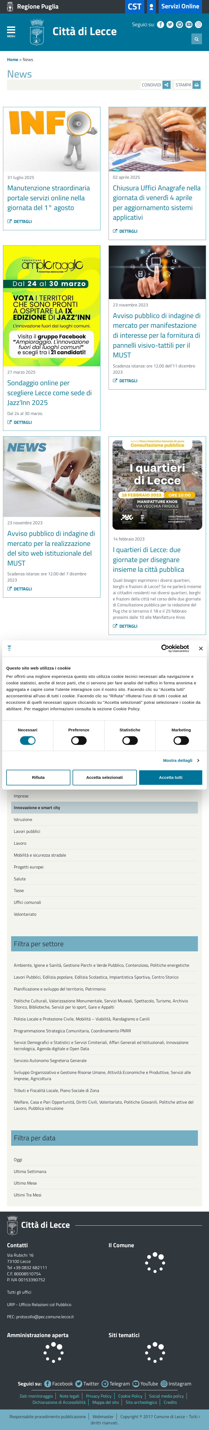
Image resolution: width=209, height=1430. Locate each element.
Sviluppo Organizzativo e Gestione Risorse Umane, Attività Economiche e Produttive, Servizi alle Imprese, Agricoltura (102, 1075)
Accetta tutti (170, 777)
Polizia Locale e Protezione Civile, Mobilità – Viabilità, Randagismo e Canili (82, 1019)
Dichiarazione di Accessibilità (59, 1402)
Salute (20, 878)
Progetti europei (29, 867)
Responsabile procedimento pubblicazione (47, 1416)
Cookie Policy (130, 1396)
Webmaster (103, 1416)
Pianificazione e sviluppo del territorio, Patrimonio (60, 989)
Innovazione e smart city (37, 807)
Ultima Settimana (30, 1171)
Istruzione (23, 819)
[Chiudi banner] (201, 648)
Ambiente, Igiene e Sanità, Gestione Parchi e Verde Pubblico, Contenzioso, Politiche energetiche (101, 965)
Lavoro (20, 843)
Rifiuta (38, 777)
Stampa (188, 85)
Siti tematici (124, 1335)
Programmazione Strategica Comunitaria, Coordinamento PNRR (72, 1030)
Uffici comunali (27, 902)
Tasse (19, 890)
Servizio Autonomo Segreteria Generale (50, 1060)
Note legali (69, 1396)
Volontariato (25, 914)
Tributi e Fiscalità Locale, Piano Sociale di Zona (56, 1090)
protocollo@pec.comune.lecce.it (45, 1316)
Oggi (18, 1159)
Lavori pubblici (27, 831)
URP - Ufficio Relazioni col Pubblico (39, 1304)
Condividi (156, 85)
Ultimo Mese (25, 1183)
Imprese (21, 796)
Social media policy (166, 1396)
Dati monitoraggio (36, 1396)
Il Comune (121, 1245)
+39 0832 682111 (30, 1267)
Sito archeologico (141, 1402)
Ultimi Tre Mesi (27, 1195)
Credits (170, 1402)
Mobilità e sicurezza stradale (40, 855)
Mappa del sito (105, 1402)
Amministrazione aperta (37, 1335)
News (28, 59)
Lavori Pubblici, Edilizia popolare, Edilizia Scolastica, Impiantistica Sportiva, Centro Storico (96, 977)
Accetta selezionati (104, 777)
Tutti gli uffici (19, 1292)
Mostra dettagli (177, 760)
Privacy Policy (99, 1396)
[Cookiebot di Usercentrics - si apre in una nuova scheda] (165, 648)
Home (12, 59)
